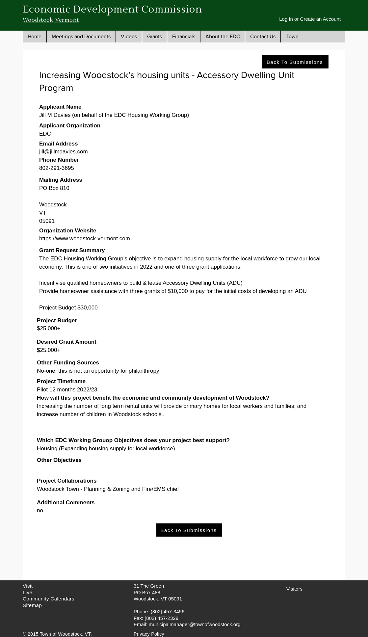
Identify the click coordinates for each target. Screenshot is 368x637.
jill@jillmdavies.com (63, 151)
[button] (81, 36)
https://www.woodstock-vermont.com (84, 238)
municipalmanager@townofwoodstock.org (195, 624)
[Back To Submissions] (295, 61)
